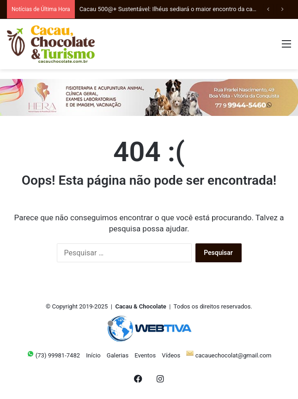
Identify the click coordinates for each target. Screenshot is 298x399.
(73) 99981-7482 (53, 355)
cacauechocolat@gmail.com (228, 355)
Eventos (145, 355)
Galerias (117, 355)
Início (93, 355)
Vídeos (171, 355)
